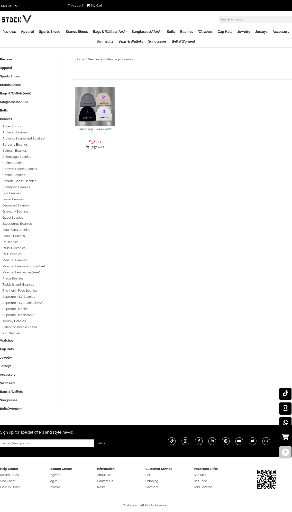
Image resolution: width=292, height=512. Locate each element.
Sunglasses (157, 41)
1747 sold (95, 147)
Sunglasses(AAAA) (147, 32)
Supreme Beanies (15, 309)
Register (54, 475)
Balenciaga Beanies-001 (95, 129)
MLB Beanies (12, 254)
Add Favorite (203, 487)
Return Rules (9, 475)
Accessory (281, 32)
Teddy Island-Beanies (18, 284)
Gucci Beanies (12, 217)
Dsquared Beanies (15, 205)
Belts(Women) (183, 41)
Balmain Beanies (14, 150)
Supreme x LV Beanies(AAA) (22, 303)
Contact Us (105, 481)
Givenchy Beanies (15, 211)
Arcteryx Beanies (14, 132)
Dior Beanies (11, 193)
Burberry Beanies (14, 144)
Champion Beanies (16, 187)
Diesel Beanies (13, 199)
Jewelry (243, 32)
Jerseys (261, 32)
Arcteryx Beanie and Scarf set (24, 138)
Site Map (200, 475)
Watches (205, 32)
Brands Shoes (76, 32)
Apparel (27, 32)
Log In (52, 481)
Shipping (152, 481)
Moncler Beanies (14, 260)
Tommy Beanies (14, 321)
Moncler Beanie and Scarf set (23, 266)
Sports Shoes (50, 32)
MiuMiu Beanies (14, 248)
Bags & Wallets (131, 41)
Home (79, 59)
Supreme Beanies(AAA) (19, 315)
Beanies (186, 32)
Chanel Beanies (13, 175)
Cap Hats (225, 32)
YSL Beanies (11, 333)
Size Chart (7, 481)
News (101, 487)
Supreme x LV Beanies (18, 296)
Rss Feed (200, 481)
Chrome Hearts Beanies (19, 169)
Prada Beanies (12, 278)
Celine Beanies (13, 163)
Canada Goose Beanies (19, 181)
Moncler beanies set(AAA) (21, 272)
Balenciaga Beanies (118, 59)
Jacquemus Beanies (17, 223)
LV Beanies (10, 242)
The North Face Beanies (19, 290)
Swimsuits (105, 41)
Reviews (9, 32)
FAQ (149, 475)
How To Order (10, 487)
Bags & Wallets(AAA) (110, 32)
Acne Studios (12, 126)
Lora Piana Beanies (16, 230)
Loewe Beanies (13, 236)
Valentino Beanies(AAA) (19, 327)
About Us (103, 475)
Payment (152, 487)
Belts (171, 32)
